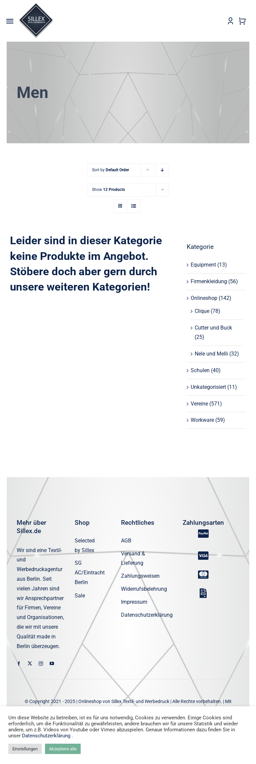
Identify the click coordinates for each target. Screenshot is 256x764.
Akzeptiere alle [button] (63, 748)
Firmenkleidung (209, 282)
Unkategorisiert (208, 387)
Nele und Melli (211, 354)
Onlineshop (204, 298)
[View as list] (133, 206)
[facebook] (19, 664)
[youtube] (52, 664)
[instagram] (41, 664)
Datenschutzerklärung (46, 736)
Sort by (110, 170)
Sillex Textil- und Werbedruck (140, 701)
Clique (202, 311)
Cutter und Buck (213, 328)
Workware (202, 420)
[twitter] (30, 664)
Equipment (203, 265)
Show (108, 190)
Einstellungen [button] (25, 748)
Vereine (199, 403)
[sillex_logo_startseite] (36, 6)
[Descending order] (162, 170)
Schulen (200, 371)
